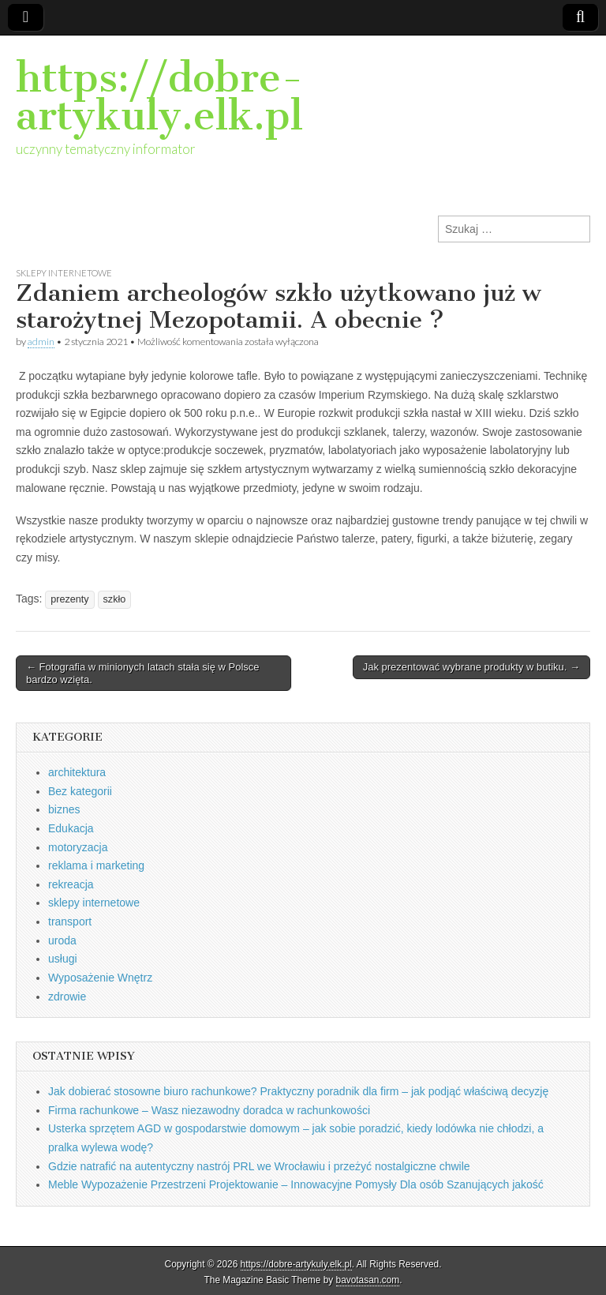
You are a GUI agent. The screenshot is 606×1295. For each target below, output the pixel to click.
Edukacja (71, 828)
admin (41, 341)
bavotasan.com (368, 1280)
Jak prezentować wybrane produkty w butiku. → (471, 667)
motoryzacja (77, 847)
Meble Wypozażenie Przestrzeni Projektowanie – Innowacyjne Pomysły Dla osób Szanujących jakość (296, 1184)
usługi (62, 958)
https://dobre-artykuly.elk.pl (160, 97)
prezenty (69, 599)
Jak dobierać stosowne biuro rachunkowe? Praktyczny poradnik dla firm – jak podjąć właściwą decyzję (298, 1091)
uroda (62, 940)
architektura (77, 772)
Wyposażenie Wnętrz (100, 977)
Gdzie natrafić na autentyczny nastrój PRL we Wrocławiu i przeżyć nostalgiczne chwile (259, 1166)
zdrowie (67, 996)
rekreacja (71, 884)
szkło (114, 599)
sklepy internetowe (64, 273)
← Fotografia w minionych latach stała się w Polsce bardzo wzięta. (143, 673)
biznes (64, 809)
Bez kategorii (80, 791)
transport (70, 921)
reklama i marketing (96, 865)
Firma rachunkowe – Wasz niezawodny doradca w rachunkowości (209, 1110)
